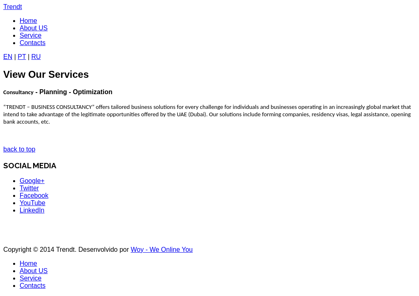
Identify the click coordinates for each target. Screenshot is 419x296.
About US (33, 28)
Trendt (12, 6)
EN (7, 56)
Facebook (34, 195)
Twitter (29, 188)
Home (28, 20)
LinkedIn (32, 210)
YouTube (32, 202)
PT (22, 56)
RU (36, 56)
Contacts (32, 42)
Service (30, 35)
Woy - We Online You (162, 249)
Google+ (32, 180)
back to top (19, 149)
